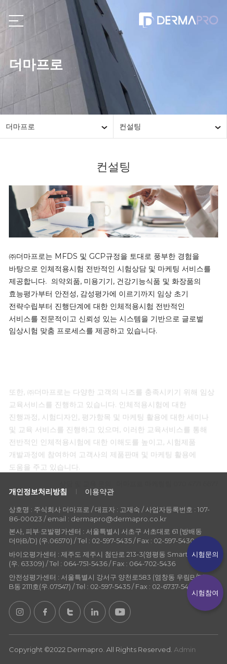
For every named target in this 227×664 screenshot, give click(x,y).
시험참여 (205, 592)
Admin (185, 649)
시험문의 (205, 554)
